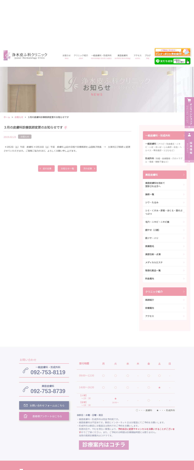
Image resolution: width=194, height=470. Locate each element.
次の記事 (87, 123)
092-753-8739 (48, 344)
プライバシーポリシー (120, 442)
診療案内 (149, 263)
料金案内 (149, 233)
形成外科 (163, 115)
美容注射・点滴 (153, 209)
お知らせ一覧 (67, 123)
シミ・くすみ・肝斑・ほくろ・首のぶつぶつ (163, 167)
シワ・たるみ (151, 157)
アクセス (138, 11)
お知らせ (67, 11)
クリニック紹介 (81, 11)
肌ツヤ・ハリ (151, 193)
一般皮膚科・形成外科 (101, 11)
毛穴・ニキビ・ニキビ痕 (157, 177)
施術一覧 (149, 149)
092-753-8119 (48, 325)
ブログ (148, 11)
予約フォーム (145, 442)
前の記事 (47, 123)
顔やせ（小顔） (153, 185)
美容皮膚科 (122, 11)
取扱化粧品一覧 (153, 225)
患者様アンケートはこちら (47, 371)
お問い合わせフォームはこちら (47, 360)
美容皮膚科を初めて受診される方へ (155, 140)
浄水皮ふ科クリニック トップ (93, 428)
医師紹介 (149, 255)
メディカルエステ (154, 217)
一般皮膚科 (163, 102)
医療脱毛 (149, 201)
